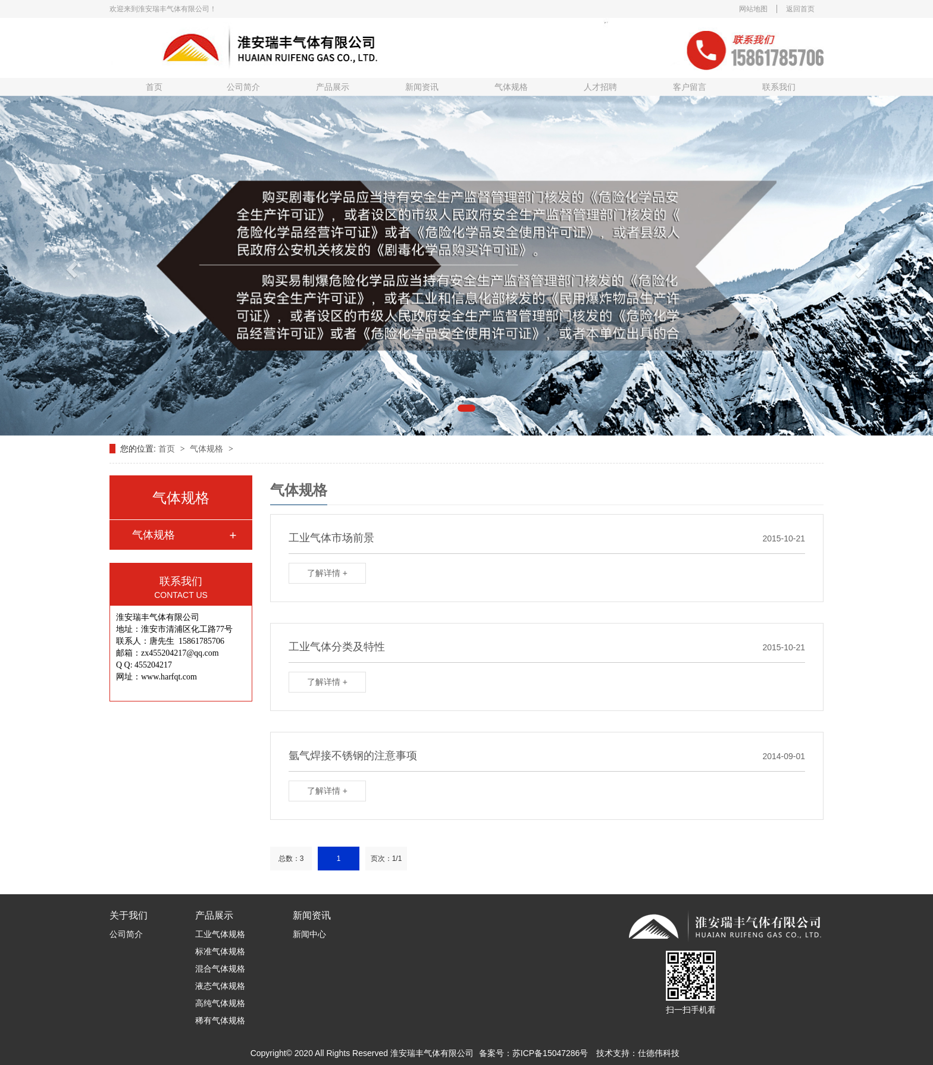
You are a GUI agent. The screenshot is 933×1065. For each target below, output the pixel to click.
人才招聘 (600, 87)
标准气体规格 (220, 951)
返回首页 (800, 9)
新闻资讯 (422, 87)
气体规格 (511, 87)
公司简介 (243, 87)
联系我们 (779, 87)
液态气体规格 (220, 986)
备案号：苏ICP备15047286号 (533, 1053)
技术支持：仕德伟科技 (638, 1053)
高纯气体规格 (220, 1003)
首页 (154, 87)
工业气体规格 (220, 934)
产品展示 (332, 87)
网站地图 (753, 9)
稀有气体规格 (220, 1020)
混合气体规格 (220, 968)
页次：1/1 (386, 858)
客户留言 (689, 87)
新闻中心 (309, 934)
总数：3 (291, 858)
